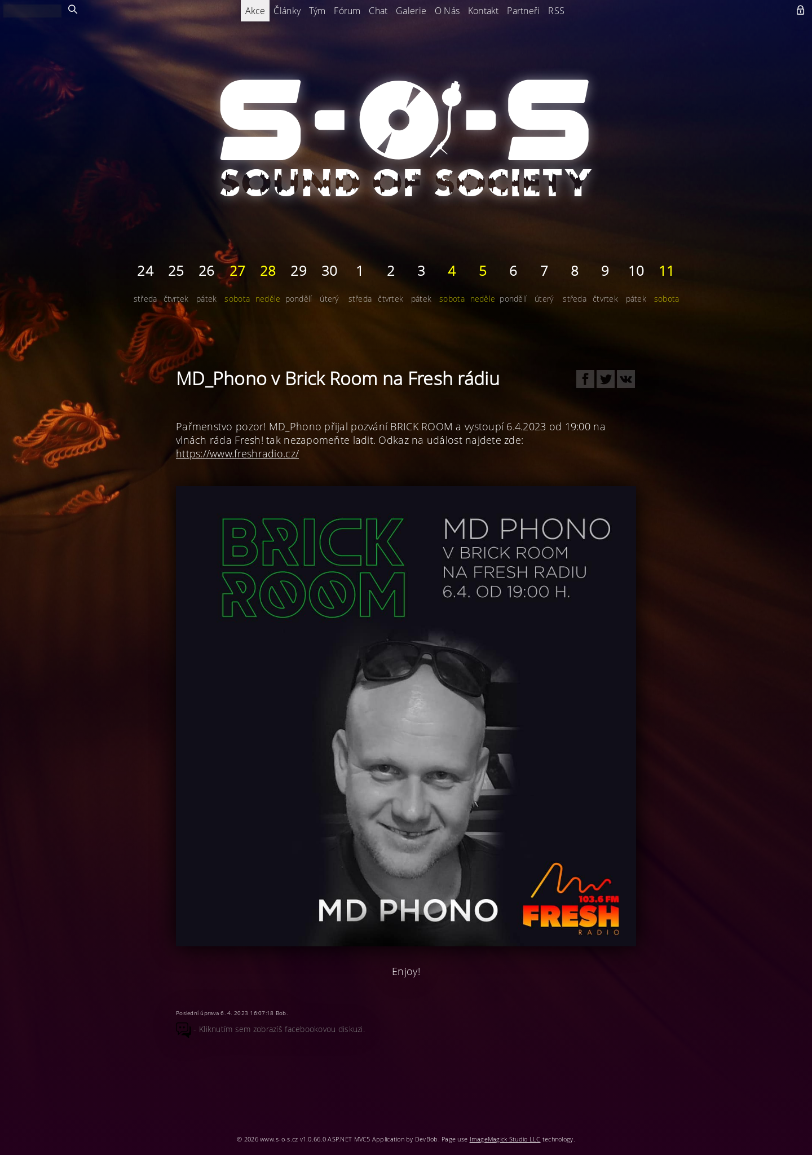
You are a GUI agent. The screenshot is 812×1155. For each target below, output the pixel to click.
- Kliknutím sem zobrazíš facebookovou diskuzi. (270, 1029)
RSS (556, 11)
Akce (255, 11)
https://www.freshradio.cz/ (237, 453)
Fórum (347, 11)
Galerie (411, 11)
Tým (317, 11)
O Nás (447, 11)
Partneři (523, 11)
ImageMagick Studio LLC (505, 1139)
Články (287, 11)
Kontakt (483, 11)
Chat (378, 11)
